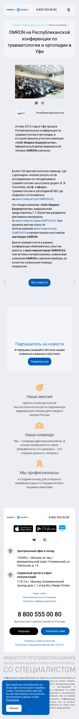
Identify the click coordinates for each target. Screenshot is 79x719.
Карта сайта (39, 593)
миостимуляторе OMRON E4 (34, 199)
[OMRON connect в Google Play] (46, 528)
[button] (36, 103)
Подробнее (12, 700)
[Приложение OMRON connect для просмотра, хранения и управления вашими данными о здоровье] (62, 528)
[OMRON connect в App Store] (23, 528)
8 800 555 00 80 (39, 614)
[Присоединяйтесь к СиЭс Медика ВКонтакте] (34, 539)
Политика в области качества (39, 641)
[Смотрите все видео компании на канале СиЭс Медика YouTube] (44, 539)
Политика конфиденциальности (39, 601)
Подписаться (39, 361)
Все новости (39, 282)
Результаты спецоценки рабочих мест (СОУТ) (39, 645)
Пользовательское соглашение (39, 597)
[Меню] (68, 9)
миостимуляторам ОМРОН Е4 (36, 220)
